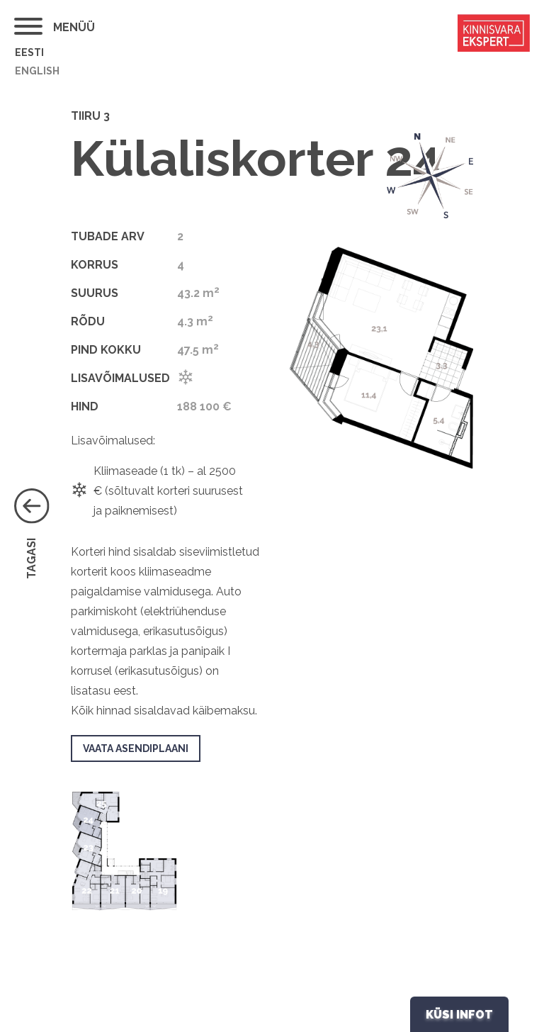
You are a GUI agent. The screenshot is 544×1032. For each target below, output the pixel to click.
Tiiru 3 (90, 116)
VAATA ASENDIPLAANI (135, 748)
